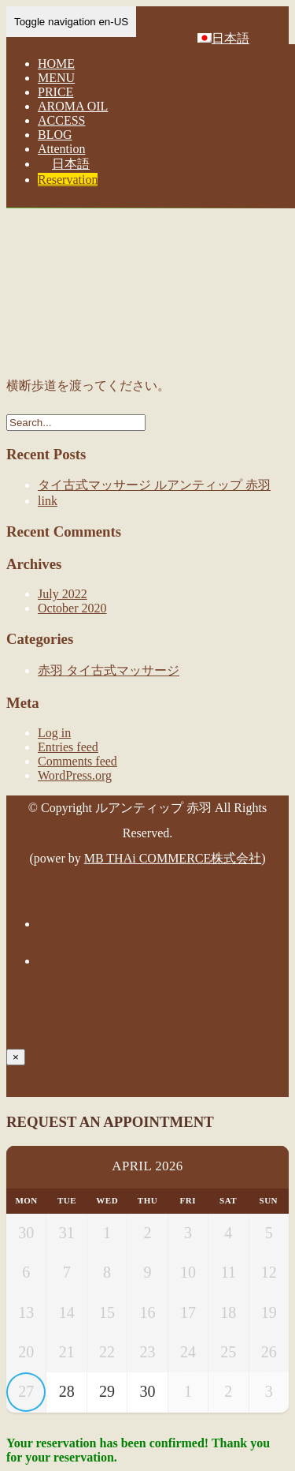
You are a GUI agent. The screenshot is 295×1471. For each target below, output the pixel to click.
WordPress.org (75, 775)
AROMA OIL (73, 106)
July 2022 (62, 594)
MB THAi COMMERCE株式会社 (173, 858)
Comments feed (77, 761)
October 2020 (72, 608)
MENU (56, 77)
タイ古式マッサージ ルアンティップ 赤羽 (154, 485)
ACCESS (61, 120)
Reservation (68, 179)
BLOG (55, 134)
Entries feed (68, 747)
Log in (54, 732)
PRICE (55, 92)
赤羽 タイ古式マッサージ (108, 670)
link (47, 500)
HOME (56, 63)
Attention (61, 148)
